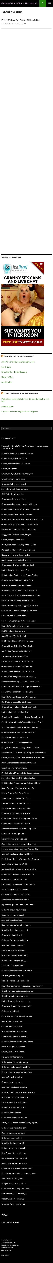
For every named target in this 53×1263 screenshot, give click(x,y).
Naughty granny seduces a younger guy (18, 1173)
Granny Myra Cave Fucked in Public (17, 666)
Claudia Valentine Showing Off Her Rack (19, 610)
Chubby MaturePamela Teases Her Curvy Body (21, 722)
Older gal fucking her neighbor (14, 940)
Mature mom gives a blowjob (14, 1087)
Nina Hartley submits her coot (14, 930)
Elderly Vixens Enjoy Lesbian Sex (15, 813)
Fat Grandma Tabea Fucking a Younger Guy (20, 849)
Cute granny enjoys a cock (12, 915)
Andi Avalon (6, 382)
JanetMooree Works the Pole (14, 636)
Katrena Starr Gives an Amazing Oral (17, 661)
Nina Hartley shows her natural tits (16, 970)
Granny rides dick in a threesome (15, 463)
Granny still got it (9, 468)
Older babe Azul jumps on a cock (15, 1188)
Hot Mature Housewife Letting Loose (17, 641)
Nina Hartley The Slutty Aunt (14, 372)
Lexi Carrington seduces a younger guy (18, 1092)
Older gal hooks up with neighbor (16, 1067)
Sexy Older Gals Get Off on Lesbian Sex (18, 778)
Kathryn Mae (7, 377)
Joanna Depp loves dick (11, 1077)
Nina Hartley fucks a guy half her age (17, 453)
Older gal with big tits (10, 1011)
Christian (22, 23)
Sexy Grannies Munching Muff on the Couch (20, 727)
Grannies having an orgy (11, 1082)
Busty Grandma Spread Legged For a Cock (19, 605)
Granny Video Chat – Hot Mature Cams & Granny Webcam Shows (20, 3)
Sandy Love (6, 367)
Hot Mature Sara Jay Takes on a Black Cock (20, 681)
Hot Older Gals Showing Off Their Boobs (19, 590)
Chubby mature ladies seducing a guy (17, 991)
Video (3, 23)
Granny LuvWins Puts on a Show (15, 823)
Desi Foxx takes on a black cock (15, 981)
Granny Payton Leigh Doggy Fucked (17, 742)
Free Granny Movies (10, 1222)
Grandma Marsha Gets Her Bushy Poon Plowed (22, 717)
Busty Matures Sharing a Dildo (14, 864)
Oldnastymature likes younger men (16, 1168)
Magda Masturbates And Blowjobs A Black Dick (22, 519)
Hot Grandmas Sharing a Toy (13, 631)
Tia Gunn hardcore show (12, 1057)
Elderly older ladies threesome (14, 1036)
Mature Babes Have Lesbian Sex (15, 570)
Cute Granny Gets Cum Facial (14, 768)
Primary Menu (49, 3)
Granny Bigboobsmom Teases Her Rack (18, 732)
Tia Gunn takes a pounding (12, 965)
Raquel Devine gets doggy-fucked (15, 555)
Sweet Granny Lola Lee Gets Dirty (16, 798)
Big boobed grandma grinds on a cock (17, 904)
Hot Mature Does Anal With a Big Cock (18, 828)
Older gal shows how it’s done (14, 910)
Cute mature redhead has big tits (15, 894)
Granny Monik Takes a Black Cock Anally (19, 707)
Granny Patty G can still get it (14, 458)
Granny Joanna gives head (12, 1051)
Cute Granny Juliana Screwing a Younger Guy (21, 686)
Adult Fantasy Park (6, 1250)
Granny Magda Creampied (12, 539)
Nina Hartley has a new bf (12, 1143)
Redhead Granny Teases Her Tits (15, 803)
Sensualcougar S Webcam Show (15, 889)
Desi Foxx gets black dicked (13, 950)
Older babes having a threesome (15, 1062)
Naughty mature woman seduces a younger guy (22, 986)
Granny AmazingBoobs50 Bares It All (17, 565)
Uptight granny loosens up (12, 1199)
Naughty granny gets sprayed (14, 1158)
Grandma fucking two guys (13, 479)
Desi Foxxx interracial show (13, 1153)
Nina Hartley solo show (11, 1112)
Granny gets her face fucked (13, 484)
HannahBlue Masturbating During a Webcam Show (23, 752)
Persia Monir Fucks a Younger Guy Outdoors (20, 859)
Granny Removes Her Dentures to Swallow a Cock (23, 757)
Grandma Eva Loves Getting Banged (16, 514)
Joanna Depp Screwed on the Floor (16, 854)
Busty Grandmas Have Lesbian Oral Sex (18, 762)
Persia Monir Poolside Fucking (14, 656)
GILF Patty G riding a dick (12, 494)
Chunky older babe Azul (11, 1026)
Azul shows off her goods (12, 1178)
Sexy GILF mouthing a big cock (14, 489)
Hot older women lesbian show (15, 899)
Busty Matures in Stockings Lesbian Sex (18, 844)
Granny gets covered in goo (13, 1204)
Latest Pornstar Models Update (21, 393)
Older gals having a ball (11, 1138)
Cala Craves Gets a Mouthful (13, 615)
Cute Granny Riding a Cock (13, 833)
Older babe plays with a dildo (14, 1117)
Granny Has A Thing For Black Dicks (17, 646)
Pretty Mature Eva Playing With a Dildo (20, 20)
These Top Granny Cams (8, 1242)
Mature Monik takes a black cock (15, 1001)
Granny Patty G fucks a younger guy (17, 473)
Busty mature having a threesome (16, 925)
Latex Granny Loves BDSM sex (10, 1245)
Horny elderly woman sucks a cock (16, 1072)
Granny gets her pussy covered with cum (19, 504)
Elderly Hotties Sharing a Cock (14, 839)
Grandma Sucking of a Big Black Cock (17, 874)
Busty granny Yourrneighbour (14, 1102)
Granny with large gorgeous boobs (16, 1006)
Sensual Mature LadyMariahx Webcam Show (20, 595)
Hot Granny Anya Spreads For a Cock (17, 671)
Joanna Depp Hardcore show (14, 1031)
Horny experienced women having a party (19, 1122)
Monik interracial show (11, 1021)
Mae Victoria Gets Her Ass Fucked (16, 585)
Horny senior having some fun (14, 1097)
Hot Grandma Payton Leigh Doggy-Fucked (19, 575)
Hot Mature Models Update (18, 356)
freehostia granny (6, 1240)
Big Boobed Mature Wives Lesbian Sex (18, 550)
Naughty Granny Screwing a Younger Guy (19, 697)
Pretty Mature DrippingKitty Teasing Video (20, 773)
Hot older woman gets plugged (14, 960)
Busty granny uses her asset (13, 1133)
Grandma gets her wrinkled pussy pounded (20, 509)
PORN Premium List (7, 1247)
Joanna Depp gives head (11, 920)
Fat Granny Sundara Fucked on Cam (17, 692)
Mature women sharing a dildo (14, 955)
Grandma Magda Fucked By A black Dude (19, 524)
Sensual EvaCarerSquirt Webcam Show (18, 621)
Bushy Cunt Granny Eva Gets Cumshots (18, 529)
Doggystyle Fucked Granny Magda (16, 534)
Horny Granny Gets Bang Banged (15, 793)
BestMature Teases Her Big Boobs (16, 702)
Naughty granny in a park (12, 975)
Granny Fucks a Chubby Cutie (14, 879)
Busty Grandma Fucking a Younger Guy (18, 788)
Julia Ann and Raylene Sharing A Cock (17, 362)
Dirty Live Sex (5, 1255)
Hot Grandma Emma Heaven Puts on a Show (20, 783)
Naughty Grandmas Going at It (14, 737)
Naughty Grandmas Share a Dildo (16, 808)
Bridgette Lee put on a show (13, 1183)
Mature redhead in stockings (13, 1193)
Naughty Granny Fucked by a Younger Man (20, 747)
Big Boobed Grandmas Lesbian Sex (16, 651)
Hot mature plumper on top (13, 1107)
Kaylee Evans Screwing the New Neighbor (19, 411)
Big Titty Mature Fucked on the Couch (18, 884)
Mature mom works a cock (13, 945)
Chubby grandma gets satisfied (14, 996)
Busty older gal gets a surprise (14, 1163)
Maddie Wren (7, 406)
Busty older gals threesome (13, 1046)
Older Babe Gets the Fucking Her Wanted (19, 818)
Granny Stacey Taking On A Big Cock (17, 580)
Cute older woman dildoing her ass (16, 1016)
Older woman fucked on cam (14, 1128)
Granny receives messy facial (14, 499)
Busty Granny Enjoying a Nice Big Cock (18, 600)
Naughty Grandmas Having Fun (15, 626)
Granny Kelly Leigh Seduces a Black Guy (18, 676)
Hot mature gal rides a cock (13, 1148)
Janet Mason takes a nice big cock (16, 560)
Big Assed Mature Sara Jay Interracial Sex (19, 869)
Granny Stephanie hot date (13, 935)
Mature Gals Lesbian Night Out (14, 712)
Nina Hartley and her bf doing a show (17, 1041)
